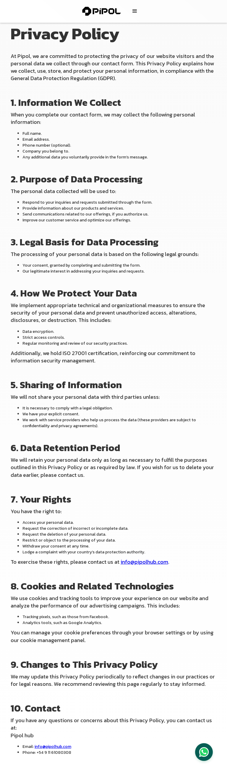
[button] (135, 11)
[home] (104, 11)
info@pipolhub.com (144, 562)
